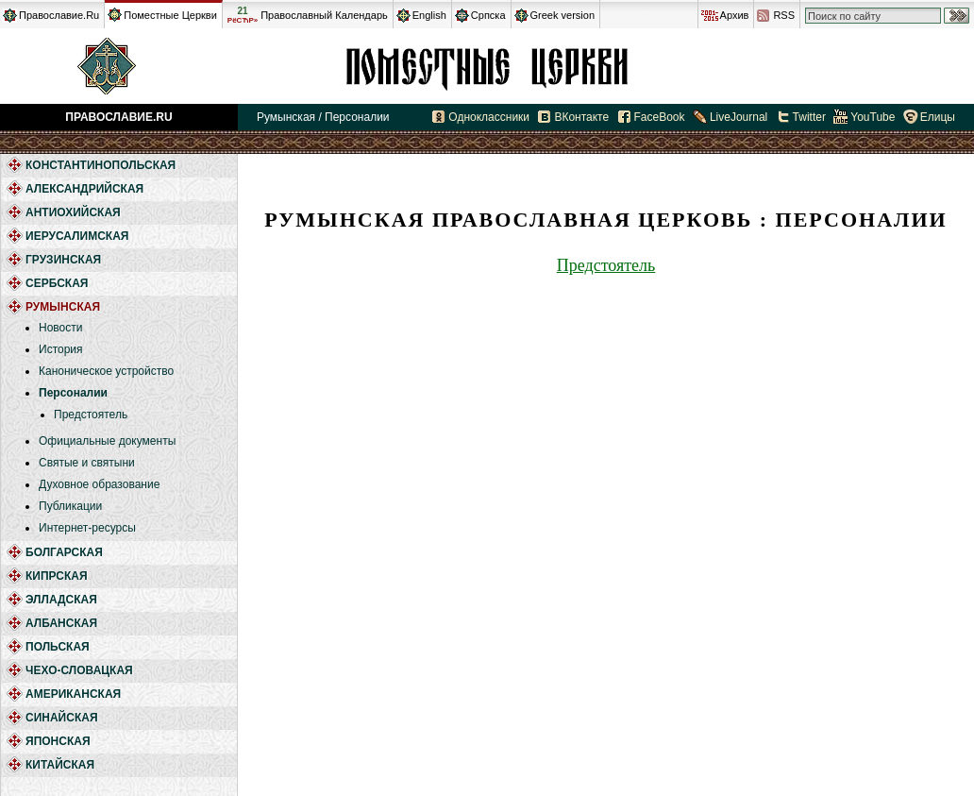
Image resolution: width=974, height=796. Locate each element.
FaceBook (659, 117)
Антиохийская (73, 212)
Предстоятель (90, 414)
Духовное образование (99, 484)
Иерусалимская (76, 236)
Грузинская (63, 259)
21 (242, 15)
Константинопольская (100, 165)
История (61, 349)
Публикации (70, 506)
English (429, 15)
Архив (734, 15)
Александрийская (84, 188)
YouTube (872, 117)
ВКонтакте (581, 117)
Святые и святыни (87, 462)
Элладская (61, 599)
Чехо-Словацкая (79, 670)
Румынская (487, 66)
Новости (60, 327)
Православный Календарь (324, 15)
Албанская (61, 623)
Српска (488, 15)
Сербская (56, 283)
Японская (58, 741)
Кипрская (56, 576)
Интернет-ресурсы (87, 527)
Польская (57, 646)
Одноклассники (488, 117)
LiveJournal (738, 117)
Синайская (61, 717)
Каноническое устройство (106, 371)
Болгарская (64, 552)
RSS (784, 15)
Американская (73, 694)
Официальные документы (107, 441)
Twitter (809, 117)
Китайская (59, 764)
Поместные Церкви (170, 15)
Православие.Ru (59, 15)
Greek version (562, 15)
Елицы (937, 117)
